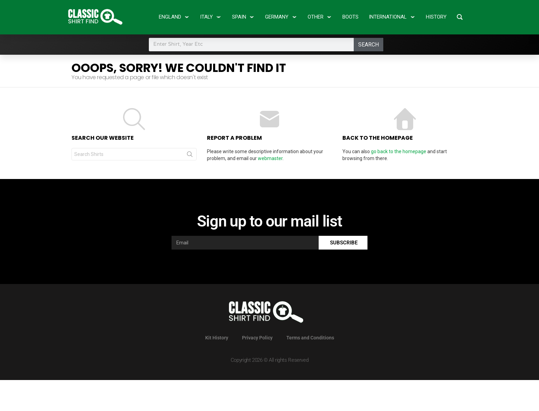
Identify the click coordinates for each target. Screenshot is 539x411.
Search (368, 44)
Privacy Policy (257, 337)
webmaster (270, 158)
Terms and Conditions (310, 337)
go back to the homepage (398, 151)
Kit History (216, 337)
